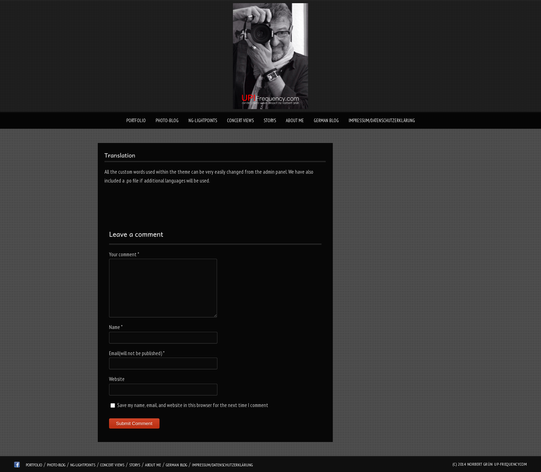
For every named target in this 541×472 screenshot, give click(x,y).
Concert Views (240, 121)
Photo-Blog (167, 121)
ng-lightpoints (202, 121)
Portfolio (136, 121)
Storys (270, 121)
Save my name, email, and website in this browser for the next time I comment (192, 405)
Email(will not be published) (136, 353)
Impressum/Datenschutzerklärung (382, 121)
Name (115, 327)
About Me (295, 121)
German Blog (326, 121)
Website (117, 379)
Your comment (124, 254)
